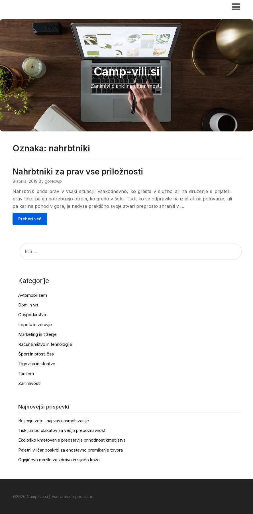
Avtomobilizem (32, 295)
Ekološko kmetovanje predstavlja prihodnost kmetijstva (72, 440)
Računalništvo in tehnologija (45, 344)
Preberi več (29, 218)
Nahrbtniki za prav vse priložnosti (78, 171)
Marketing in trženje (37, 334)
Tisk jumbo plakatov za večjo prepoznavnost (61, 430)
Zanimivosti (29, 383)
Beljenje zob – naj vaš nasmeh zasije (53, 420)
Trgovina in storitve (36, 363)
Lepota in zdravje (35, 324)
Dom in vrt (28, 305)
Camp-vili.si (30, 6)
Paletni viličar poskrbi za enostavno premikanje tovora (70, 450)
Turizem (26, 373)
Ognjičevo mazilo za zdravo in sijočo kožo (59, 459)
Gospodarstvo (32, 314)
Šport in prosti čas (36, 354)
